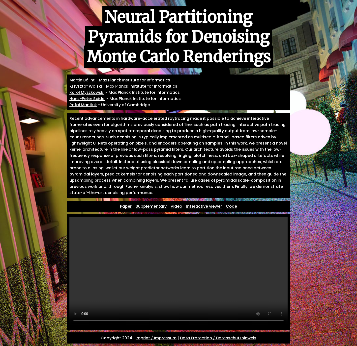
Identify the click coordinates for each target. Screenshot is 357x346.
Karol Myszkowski (86, 92)
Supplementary (151, 206)
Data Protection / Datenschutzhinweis (218, 338)
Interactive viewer (204, 206)
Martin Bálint (82, 80)
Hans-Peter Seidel (87, 98)
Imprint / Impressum (156, 338)
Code (231, 206)
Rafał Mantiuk (83, 105)
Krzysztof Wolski (85, 86)
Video (176, 206)
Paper (126, 206)
